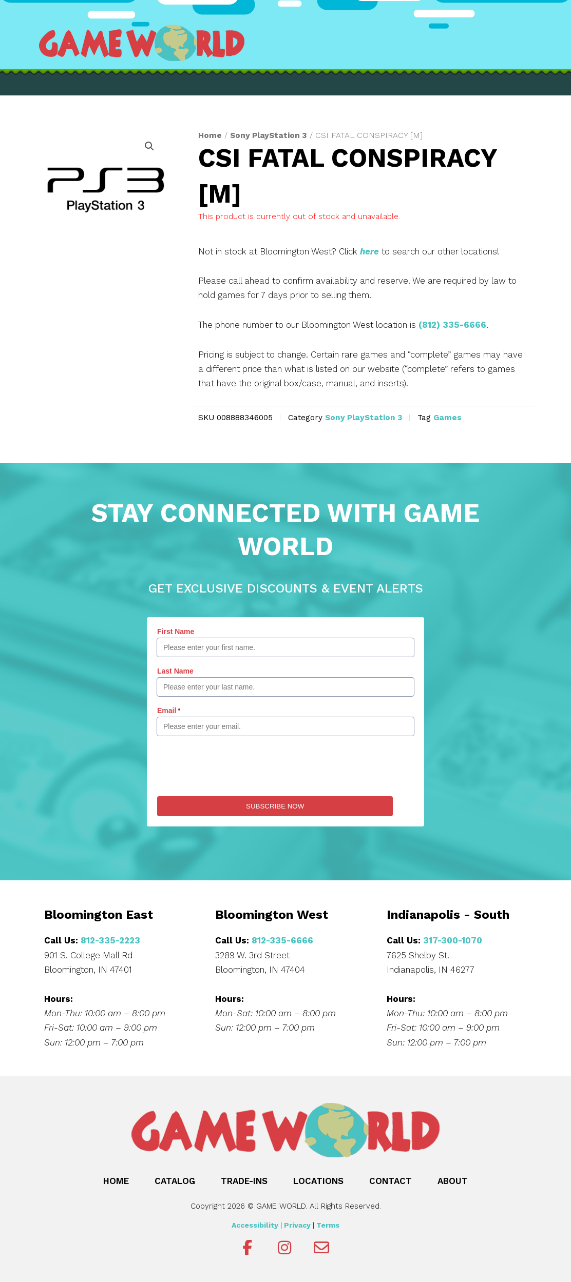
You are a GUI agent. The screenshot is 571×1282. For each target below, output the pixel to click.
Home (210, 135)
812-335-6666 (282, 940)
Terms (327, 1225)
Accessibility (255, 1225)
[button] (149, 146)
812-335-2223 (110, 940)
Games (447, 417)
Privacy (297, 1225)
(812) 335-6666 (452, 325)
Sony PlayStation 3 (268, 135)
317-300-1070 (452, 940)
